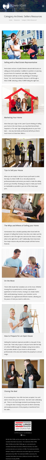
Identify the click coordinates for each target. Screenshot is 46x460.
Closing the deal (10, 391)
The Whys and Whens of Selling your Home (21, 225)
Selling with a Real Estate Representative (20, 62)
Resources (17, 20)
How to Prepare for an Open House (18, 336)
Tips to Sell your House (13, 170)
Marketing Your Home (13, 117)
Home (10, 20)
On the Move (9, 281)
